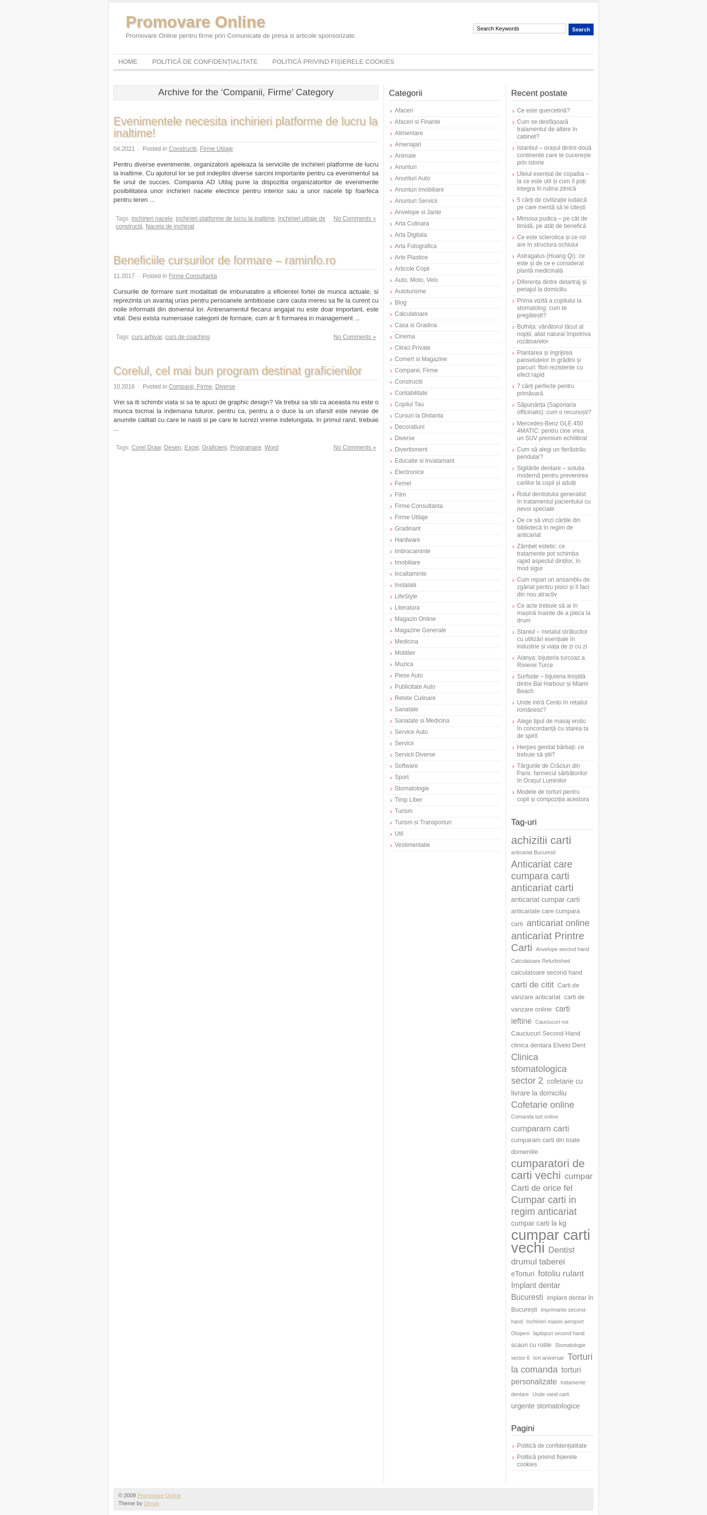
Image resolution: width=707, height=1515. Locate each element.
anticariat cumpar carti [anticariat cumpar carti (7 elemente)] (545, 899)
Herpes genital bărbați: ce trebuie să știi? (550, 751)
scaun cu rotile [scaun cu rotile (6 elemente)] (531, 1344)
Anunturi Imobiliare (419, 189)
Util (399, 833)
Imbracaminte (413, 551)
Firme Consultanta (193, 276)
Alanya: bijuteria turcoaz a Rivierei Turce (551, 661)
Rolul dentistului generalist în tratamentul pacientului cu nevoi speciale (554, 501)
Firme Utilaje (216, 148)
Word (271, 447)
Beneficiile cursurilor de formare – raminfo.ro (224, 260)
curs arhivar (147, 337)
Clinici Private (413, 347)
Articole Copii (412, 268)
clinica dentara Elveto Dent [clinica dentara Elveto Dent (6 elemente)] (548, 1045)
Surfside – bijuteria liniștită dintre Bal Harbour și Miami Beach (552, 684)
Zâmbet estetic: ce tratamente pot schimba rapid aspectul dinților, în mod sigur (548, 557)
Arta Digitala (411, 234)
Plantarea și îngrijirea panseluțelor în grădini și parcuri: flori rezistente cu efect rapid (550, 363)
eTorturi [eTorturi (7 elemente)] (522, 1274)
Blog (401, 302)
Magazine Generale (420, 630)
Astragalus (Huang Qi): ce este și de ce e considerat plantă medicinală (551, 263)
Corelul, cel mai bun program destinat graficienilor (237, 371)
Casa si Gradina (416, 325)
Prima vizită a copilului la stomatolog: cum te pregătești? (549, 308)
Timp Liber (408, 799)
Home (127, 61)
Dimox (151, 1503)
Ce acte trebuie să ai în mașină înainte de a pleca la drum (553, 613)
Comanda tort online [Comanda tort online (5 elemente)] (534, 1117)
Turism (403, 811)
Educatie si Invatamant (424, 460)
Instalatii (405, 585)
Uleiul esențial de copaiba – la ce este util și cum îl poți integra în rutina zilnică (553, 181)
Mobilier (405, 652)
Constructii (183, 148)
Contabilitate (411, 393)
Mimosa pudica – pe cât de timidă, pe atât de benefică (552, 222)
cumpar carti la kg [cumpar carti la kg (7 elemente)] (538, 1223)
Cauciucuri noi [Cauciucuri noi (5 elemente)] (552, 1022)
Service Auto (411, 732)
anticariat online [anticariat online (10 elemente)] (558, 923)
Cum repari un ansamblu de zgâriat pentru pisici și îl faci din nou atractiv (553, 587)
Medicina (406, 641)
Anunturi (406, 167)
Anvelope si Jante (418, 212)
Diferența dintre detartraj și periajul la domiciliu (551, 286)
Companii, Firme (190, 386)
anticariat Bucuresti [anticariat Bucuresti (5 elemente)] (533, 852)
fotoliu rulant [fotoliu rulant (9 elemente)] (561, 1273)
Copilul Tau (409, 404)
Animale (405, 155)
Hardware (407, 539)
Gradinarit (408, 528)
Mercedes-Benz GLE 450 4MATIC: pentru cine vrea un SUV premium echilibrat (552, 431)
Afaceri (404, 110)
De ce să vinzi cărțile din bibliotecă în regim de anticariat (548, 527)
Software (406, 765)
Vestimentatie (412, 845)
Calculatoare (411, 313)
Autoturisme (410, 291)
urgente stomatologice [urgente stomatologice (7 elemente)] (545, 1406)
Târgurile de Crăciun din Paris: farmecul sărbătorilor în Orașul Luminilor (552, 773)
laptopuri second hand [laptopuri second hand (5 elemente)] (559, 1333)
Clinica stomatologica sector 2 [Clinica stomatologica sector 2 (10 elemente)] (539, 1069)
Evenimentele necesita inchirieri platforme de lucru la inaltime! (245, 127)
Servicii (404, 743)
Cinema (405, 336)
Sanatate (406, 709)
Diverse (225, 386)
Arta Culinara (412, 223)
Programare (245, 447)
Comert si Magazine (421, 359)
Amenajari (408, 144)
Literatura (407, 607)
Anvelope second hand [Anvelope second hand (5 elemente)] (562, 949)
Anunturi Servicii (416, 200)
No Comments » (354, 218)
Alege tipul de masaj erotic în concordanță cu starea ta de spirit (552, 728)
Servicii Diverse (415, 754)
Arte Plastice (411, 257)
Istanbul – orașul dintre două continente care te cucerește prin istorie (554, 155)
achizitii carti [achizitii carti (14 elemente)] (541, 840)
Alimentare (409, 133)
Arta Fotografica (415, 246)
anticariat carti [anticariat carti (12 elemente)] (542, 887)
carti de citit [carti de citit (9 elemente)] (532, 984)
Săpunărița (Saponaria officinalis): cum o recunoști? (554, 408)
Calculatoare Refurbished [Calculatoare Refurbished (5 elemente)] (540, 961)
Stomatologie (412, 788)
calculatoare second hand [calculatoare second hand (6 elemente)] (546, 972)
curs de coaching (187, 337)
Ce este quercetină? (543, 110)
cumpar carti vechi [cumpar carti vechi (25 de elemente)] (550, 1241)
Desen (172, 447)
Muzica (404, 664)
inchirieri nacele (152, 218)
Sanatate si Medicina (422, 720)
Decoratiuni (410, 426)
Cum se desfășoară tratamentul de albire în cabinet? (547, 129)
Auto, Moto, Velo (416, 280)
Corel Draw (146, 447)
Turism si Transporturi (423, 822)
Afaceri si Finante (417, 121)
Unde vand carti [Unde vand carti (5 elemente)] (551, 1394)
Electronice (409, 472)
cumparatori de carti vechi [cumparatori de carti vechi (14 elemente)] (548, 1169)
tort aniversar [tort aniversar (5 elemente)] (548, 1358)
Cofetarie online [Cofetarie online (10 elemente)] (542, 1104)
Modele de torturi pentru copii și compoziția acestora (553, 795)
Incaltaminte (411, 573)
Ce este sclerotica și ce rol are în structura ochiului (551, 241)
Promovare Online (195, 22)
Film (400, 494)
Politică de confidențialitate (205, 61)
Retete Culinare (415, 698)
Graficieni (214, 447)
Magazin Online (415, 619)
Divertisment (411, 449)
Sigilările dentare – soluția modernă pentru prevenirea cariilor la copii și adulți (552, 475)
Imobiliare (407, 562)
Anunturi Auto (412, 178)
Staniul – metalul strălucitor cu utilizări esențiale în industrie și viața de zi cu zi (552, 639)
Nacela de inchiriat (170, 226)
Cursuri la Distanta (419, 415)
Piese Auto (409, 675)
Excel (191, 447)
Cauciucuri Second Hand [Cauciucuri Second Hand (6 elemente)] (545, 1033)
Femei (403, 483)
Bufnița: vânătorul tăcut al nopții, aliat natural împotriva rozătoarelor (554, 334)
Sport (402, 777)
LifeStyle (406, 596)
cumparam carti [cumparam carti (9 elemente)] (540, 1128)
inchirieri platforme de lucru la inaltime (225, 218)
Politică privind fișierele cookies (333, 61)
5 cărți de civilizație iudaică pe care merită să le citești (552, 203)
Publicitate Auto (415, 686)
